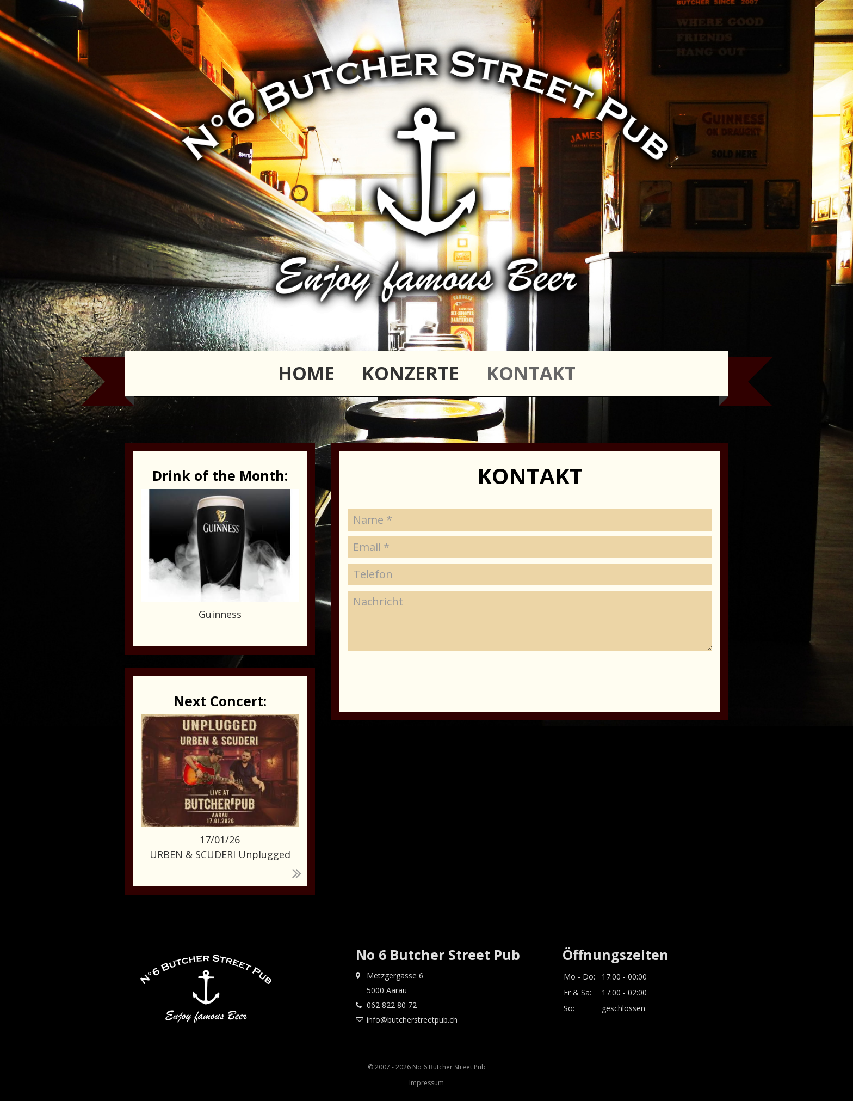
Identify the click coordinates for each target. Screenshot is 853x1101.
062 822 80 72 (386, 1005)
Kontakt (531, 373)
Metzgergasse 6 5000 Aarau (389, 982)
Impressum (426, 1082)
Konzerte (410, 373)
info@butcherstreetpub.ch (407, 1019)
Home (306, 373)
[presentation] (430, 751)
